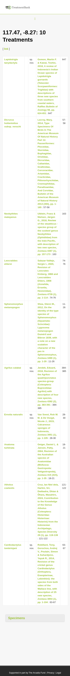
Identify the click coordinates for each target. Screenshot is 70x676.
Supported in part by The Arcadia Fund (27, 673)
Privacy (50, 673)
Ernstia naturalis (13, 414)
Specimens (16, 618)
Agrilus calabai (12, 367)
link (6, 48)
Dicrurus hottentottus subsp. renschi (12, 123)
